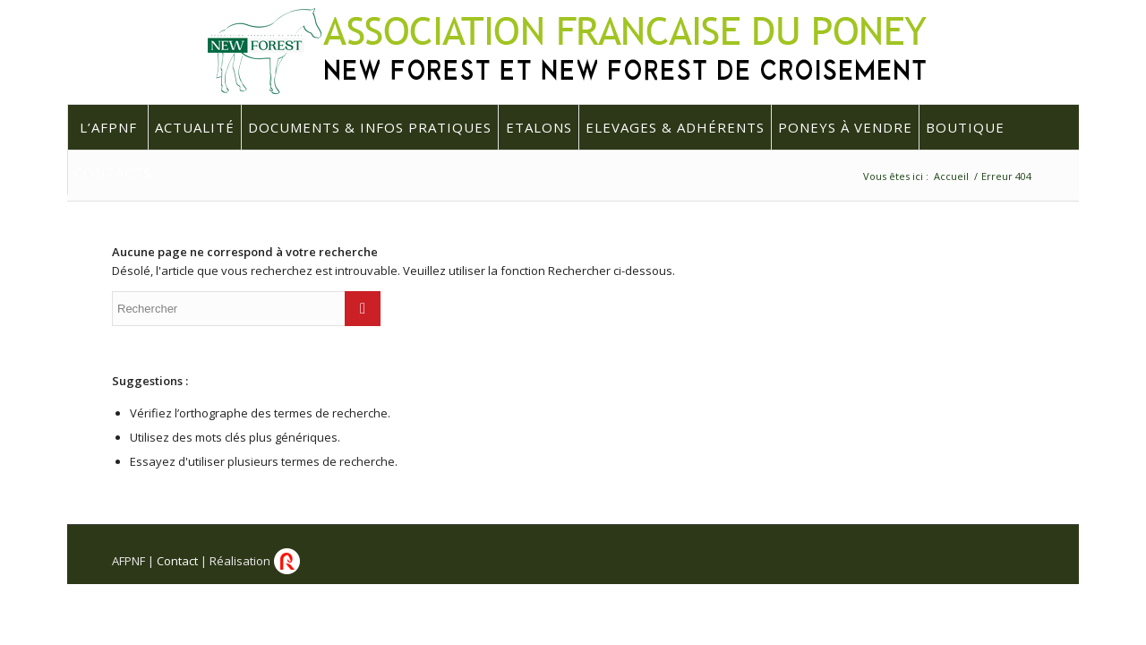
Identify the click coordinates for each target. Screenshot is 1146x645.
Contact (177, 561)
